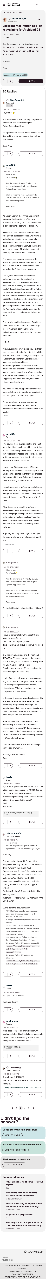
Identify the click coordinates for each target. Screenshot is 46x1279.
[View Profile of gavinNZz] (10, 434)
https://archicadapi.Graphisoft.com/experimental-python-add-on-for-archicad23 (23, 51)
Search (28, 4)
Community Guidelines (22, 1274)
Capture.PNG (12, 1047)
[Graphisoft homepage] (34, 1252)
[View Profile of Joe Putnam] (12, 1021)
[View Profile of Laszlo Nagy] (15, 1067)
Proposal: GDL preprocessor (19, 1214)
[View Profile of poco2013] (10, 165)
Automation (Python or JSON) (15, 75)
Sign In (42, 5)
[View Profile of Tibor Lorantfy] (14, 833)
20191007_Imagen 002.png (18, 813)
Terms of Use (30, 1271)
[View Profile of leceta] (9, 777)
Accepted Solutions (16, 1150)
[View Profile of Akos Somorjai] (19, 18)
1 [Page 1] (16, 1108)
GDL (7, 1188)
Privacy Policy (15, 1271)
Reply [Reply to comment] (32, 153)
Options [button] (42, 12)
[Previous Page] (12, 1108)
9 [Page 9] (28, 1108)
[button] (5, 81)
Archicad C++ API (13, 1210)
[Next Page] (33, 1108)
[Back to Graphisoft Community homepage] (15, 4)
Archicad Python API (14, 1199)
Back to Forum (12, 1135)
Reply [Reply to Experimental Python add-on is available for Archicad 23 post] (32, 81)
